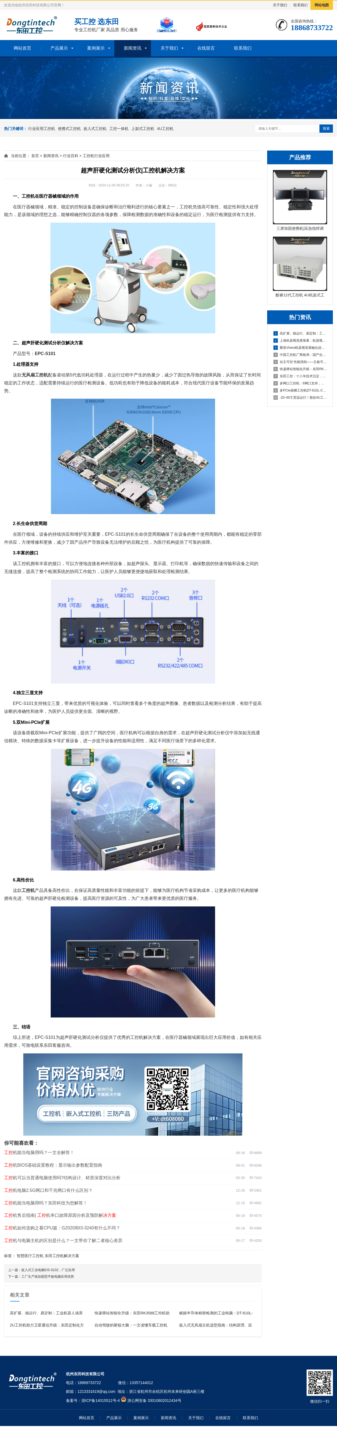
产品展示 (59, 48)
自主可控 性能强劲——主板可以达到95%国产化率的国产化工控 (300, 362)
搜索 (326, 128)
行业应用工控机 (41, 128)
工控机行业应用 (96, 156)
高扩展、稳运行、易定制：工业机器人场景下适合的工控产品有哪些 (300, 333)
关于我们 (280, 5)
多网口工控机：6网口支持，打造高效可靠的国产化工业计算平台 (300, 383)
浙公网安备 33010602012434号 (154, 1400)
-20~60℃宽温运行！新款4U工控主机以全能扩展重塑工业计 (300, 397)
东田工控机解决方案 (62, 1256)
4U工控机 (165, 128)
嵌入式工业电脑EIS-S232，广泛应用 (48, 1270)
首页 (35, 156)
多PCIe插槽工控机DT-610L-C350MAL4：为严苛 (300, 390)
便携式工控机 (69, 128)
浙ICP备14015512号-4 (100, 1400)
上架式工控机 (142, 128)
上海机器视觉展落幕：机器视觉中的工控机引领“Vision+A (300, 340)
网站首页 (22, 48)
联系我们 (300, 5)
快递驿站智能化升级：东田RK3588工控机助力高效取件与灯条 (300, 369)
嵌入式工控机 (95, 128)
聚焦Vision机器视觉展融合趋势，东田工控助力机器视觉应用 (300, 347)
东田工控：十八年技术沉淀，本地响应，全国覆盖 (300, 376)
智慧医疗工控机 (30, 1256)
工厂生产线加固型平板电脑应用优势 (47, 1276)
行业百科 (70, 156)
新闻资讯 (132, 48)
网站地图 (322, 5)
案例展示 (96, 48)
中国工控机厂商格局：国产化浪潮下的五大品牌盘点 (300, 355)
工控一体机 (118, 128)
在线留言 (206, 48)
